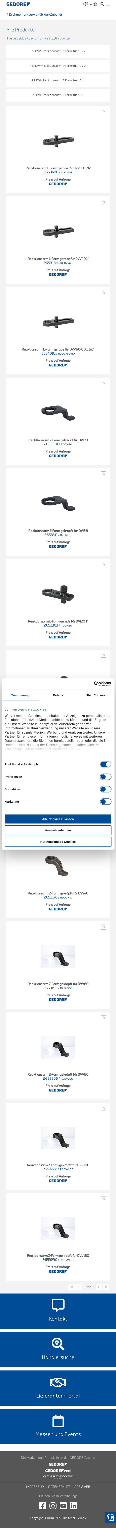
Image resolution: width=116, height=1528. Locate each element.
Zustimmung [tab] (20, 695)
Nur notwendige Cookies (58, 841)
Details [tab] (58, 695)
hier (77, 749)
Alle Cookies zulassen (58, 819)
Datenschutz (59, 1487)
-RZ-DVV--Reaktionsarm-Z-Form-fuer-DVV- (58, 51)
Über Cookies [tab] (96, 695)
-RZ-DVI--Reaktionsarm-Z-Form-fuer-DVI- (58, 80)
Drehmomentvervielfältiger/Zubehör (35, 14)
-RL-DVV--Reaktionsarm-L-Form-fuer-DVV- (58, 65)
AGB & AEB (82, 1487)
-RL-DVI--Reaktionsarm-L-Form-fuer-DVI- (58, 95)
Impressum (35, 1487)
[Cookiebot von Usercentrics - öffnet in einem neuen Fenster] (93, 684)
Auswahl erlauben (58, 830)
